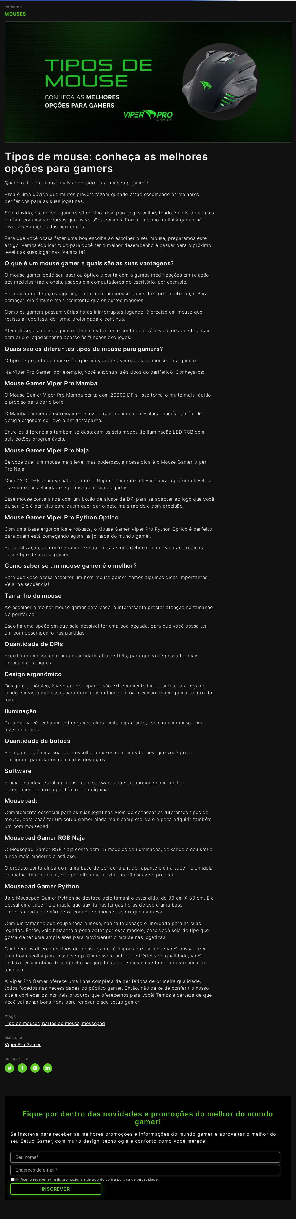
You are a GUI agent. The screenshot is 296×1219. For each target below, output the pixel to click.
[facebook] (22, 1068)
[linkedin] (48, 1068)
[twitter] (9, 1068)
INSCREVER (56, 1189)
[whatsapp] (35, 1068)
